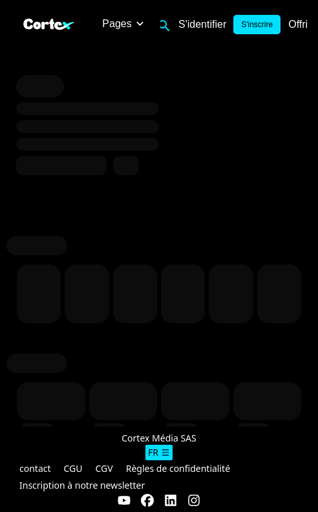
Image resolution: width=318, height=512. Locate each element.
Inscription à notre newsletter (82, 485)
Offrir (299, 24)
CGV (104, 468)
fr (159, 452)
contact (35, 468)
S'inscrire (257, 24)
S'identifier (202, 24)
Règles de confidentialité (178, 468)
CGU (73, 468)
